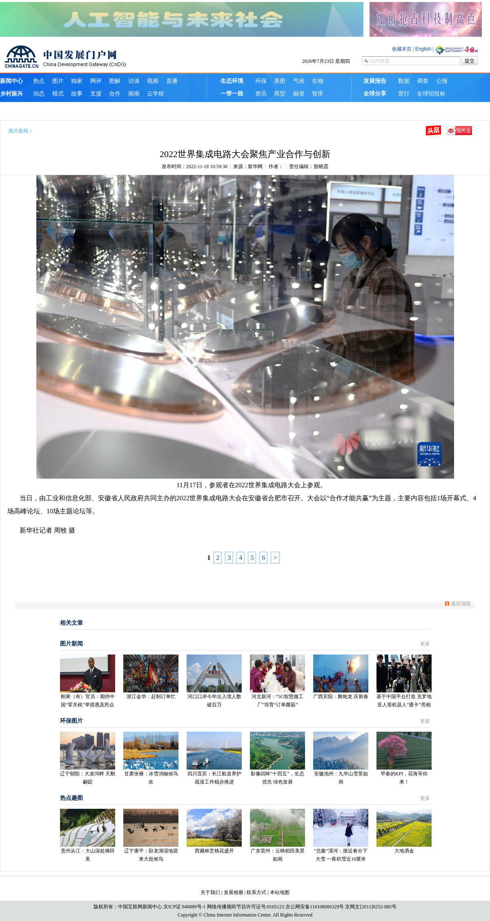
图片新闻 (18, 131)
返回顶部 (461, 603)
